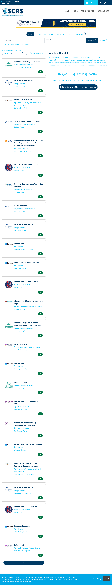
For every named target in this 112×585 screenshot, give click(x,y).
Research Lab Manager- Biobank (27, 62)
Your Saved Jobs (78, 34)
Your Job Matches (63, 34)
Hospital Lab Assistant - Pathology (28, 444)
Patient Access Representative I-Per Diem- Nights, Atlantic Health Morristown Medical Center (28, 142)
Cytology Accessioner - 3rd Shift (26, 262)
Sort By (6, 53)
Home (66, 11)
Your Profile (88, 11)
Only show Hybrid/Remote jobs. (17, 44)
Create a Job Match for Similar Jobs (78, 87)
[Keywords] (23, 40)
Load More (24, 563)
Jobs (75, 11)
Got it (107, 579)
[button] (103, 40)
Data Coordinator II (22, 545)
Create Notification (37, 53)
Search (30, 34)
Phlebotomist (19, 243)
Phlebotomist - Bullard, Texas (26, 281)
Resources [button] (103, 11)
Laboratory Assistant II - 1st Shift (27, 164)
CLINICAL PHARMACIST (23, 99)
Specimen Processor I (22, 526)
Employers (105, 2)
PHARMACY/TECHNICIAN (23, 81)
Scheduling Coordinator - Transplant (28, 121)
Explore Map (49, 34)
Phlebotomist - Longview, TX (25, 506)
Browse (38, 34)
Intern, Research (20, 344)
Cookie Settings (96, 579)
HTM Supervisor (20, 205)
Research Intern (20, 382)
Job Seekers (91, 2)
